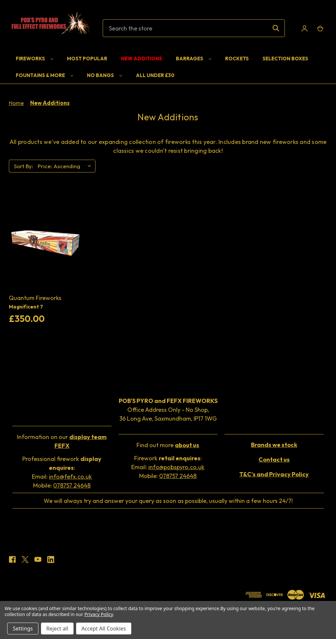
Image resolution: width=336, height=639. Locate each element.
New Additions (141, 58)
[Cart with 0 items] (319, 28)
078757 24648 (72, 485)
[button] (62, 441)
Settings (23, 628)
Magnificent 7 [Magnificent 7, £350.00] (26, 307)
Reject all (57, 628)
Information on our (62, 441)
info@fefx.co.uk (70, 476)
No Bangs (104, 75)
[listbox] (66, 166)
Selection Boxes (285, 58)
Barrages (193, 58)
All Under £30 (155, 75)
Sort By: (23, 166)
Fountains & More (44, 75)
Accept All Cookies (103, 628)
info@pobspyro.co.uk (176, 467)
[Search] (276, 28)
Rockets (237, 58)
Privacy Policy (98, 614)
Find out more (167, 445)
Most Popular (87, 58)
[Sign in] (304, 28)
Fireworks (34, 58)
